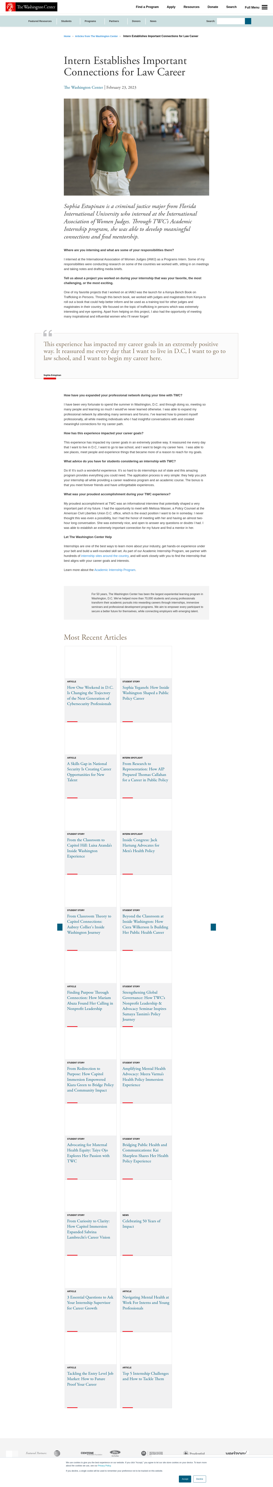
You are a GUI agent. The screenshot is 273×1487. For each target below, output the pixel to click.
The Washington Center (83, 87)
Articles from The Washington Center (97, 36)
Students (66, 21)
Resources (191, 8)
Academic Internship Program (114, 570)
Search (231, 8)
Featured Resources (40, 21)
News (153, 21)
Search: (210, 21)
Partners (114, 21)
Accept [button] (185, 1479)
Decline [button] (199, 1479)
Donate (213, 8)
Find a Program (147, 8)
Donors (136, 21)
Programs (91, 21)
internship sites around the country (105, 556)
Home (67, 36)
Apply (171, 8)
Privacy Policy (104, 1465)
